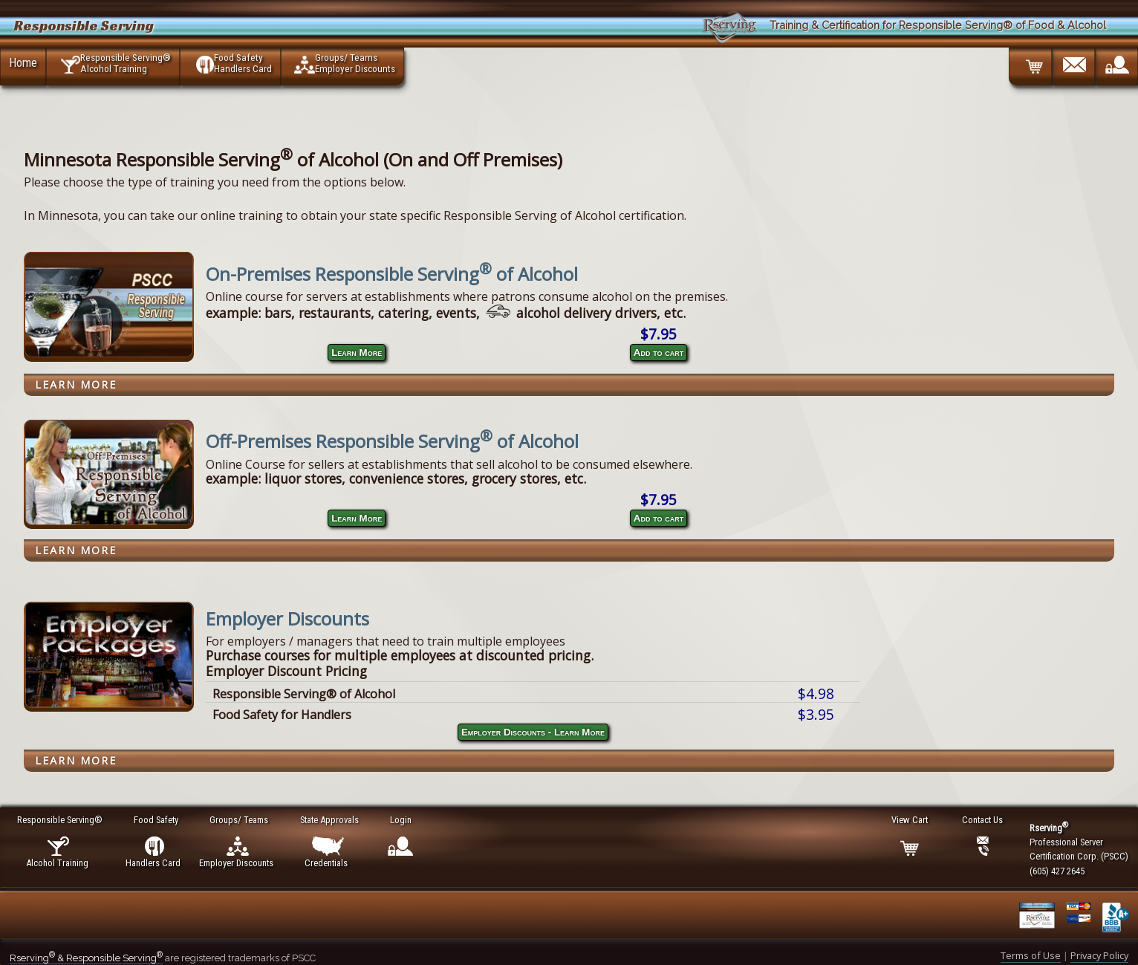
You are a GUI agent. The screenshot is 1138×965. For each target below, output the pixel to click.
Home (23, 62)
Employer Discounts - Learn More (533, 732)
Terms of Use (1031, 955)
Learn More (356, 352)
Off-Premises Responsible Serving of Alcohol (392, 441)
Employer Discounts (287, 618)
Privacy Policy (1099, 955)
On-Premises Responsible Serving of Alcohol (392, 273)
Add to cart (658, 352)
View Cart (910, 819)
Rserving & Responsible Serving (86, 958)
